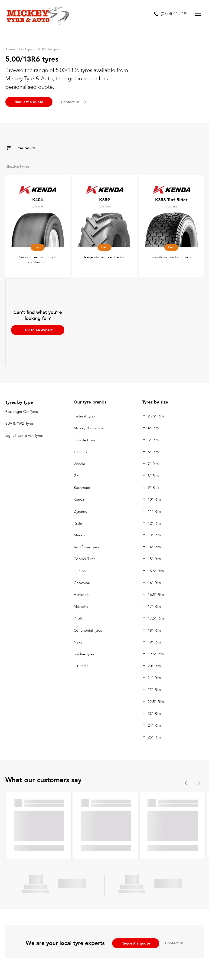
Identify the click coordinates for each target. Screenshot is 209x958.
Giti (76, 475)
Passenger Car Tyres (21, 411)
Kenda (79, 499)
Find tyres (26, 49)
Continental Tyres (88, 630)
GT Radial (81, 666)
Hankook (81, 594)
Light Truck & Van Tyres (24, 435)
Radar (78, 523)
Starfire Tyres (84, 654)
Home (10, 49)
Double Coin (84, 440)
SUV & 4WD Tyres (19, 423)
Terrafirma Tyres (86, 547)
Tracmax (80, 452)
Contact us (74, 102)
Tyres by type (19, 402)
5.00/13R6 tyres (49, 49)
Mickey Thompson (89, 428)
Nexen (79, 642)
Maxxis (79, 535)
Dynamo (81, 511)
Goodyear (82, 582)
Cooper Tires (84, 558)
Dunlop (80, 571)
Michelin (81, 606)
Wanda (79, 463)
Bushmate (82, 487)
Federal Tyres (84, 416)
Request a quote (29, 102)
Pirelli (78, 618)
